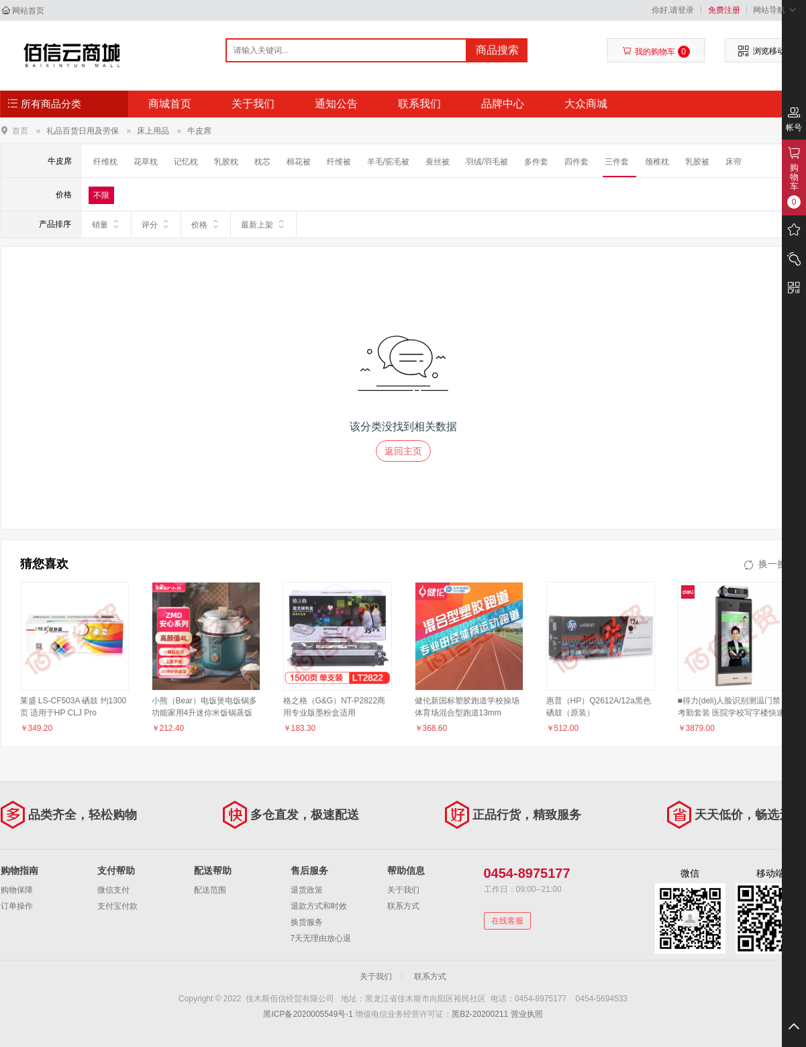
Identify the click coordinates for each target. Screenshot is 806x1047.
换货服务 (307, 922)
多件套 (536, 161)
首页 (20, 130)
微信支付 (113, 890)
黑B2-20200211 (480, 1014)
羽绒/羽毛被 (487, 161)
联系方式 (403, 906)
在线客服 (507, 921)
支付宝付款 (117, 906)
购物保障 (17, 890)
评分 (156, 224)
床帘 (733, 161)
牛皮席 (199, 131)
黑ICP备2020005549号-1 (307, 1014)
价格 (205, 224)
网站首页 (28, 10)
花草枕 (146, 161)
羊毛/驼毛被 (388, 161)
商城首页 (169, 103)
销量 (106, 224)
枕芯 (262, 161)
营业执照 (527, 1014)
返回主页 (403, 451)
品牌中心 (502, 103)
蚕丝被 (437, 161)
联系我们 (419, 103)
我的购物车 (656, 51)
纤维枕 (105, 161)
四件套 (576, 161)
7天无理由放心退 (321, 938)
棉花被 (299, 161)
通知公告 (336, 103)
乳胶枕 (226, 161)
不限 (101, 195)
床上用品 (153, 131)
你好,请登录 (673, 10)
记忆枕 (186, 161)
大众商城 (585, 103)
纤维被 (339, 161)
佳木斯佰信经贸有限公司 (72, 55)
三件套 (617, 161)
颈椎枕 (657, 161)
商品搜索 (497, 50)
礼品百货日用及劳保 (82, 131)
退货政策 (307, 890)
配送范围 (210, 890)
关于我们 (253, 103)
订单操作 (17, 906)
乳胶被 (697, 161)
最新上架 (263, 224)
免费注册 (724, 10)
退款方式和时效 (319, 906)
